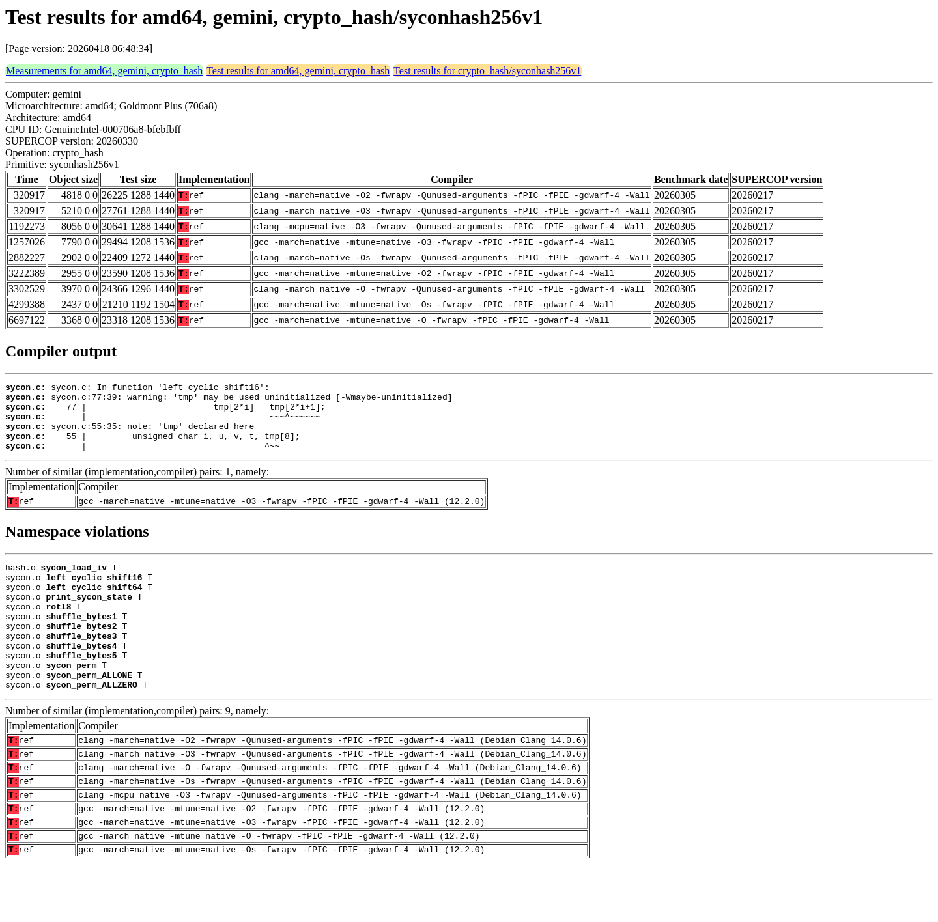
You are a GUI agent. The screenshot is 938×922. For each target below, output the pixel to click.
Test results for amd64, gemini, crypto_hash (298, 70)
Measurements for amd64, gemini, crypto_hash (104, 70)
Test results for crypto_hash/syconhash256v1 (487, 70)
